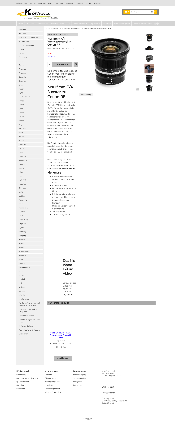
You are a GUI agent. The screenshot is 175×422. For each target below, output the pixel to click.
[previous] (155, 23)
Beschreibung (86, 95)
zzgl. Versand (51, 56)
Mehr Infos (61, 347)
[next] (157, 23)
